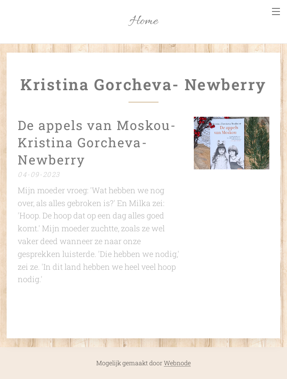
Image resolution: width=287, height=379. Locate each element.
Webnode (177, 363)
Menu (276, 11)
